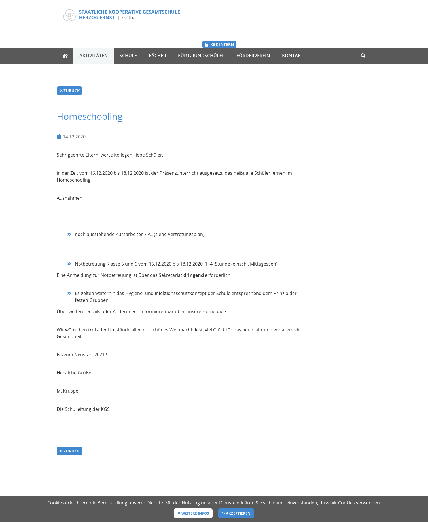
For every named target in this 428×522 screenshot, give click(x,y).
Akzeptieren (238, 513)
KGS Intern (353, 14)
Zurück (71, 71)
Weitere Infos (195, 513)
